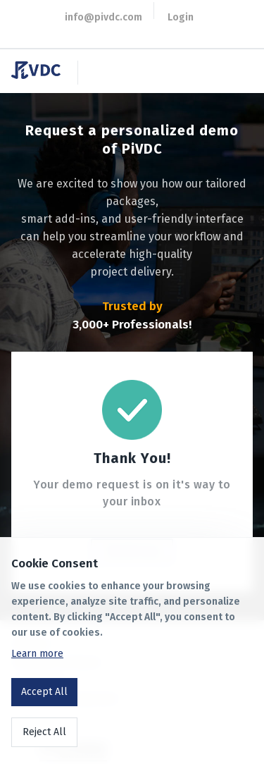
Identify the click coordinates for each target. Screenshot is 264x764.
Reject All (44, 732)
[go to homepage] (41, 75)
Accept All (44, 692)
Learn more (37, 654)
